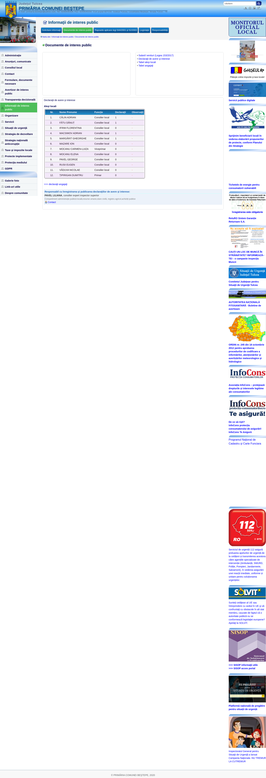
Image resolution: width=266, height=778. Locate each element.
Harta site (46, 37)
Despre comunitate (16, 192)
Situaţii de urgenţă (16, 127)
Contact (9, 73)
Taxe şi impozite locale (18, 150)
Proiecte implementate (18, 156)
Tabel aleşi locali (147, 62)
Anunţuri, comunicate (18, 61)
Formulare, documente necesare (18, 81)
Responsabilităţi (160, 30)
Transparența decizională (20, 99)
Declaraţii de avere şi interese (154, 58)
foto (241, 56)
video (253, 56)
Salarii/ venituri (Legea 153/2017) (156, 55)
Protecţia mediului (16, 162)
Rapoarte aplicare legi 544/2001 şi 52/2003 (116, 30)
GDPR (8, 168)
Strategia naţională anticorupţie (16, 142)
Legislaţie (144, 30)
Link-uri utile (12, 186)
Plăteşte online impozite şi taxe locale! (247, 77)
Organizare (11, 115)
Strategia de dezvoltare (19, 134)
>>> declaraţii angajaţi (55, 184)
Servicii (9, 121)
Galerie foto (12, 180)
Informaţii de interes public (17, 107)
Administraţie (13, 55)
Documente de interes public (78, 30)
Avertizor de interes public (17, 91)
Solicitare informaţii (51, 30)
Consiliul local (13, 67)
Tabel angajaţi (146, 65)
